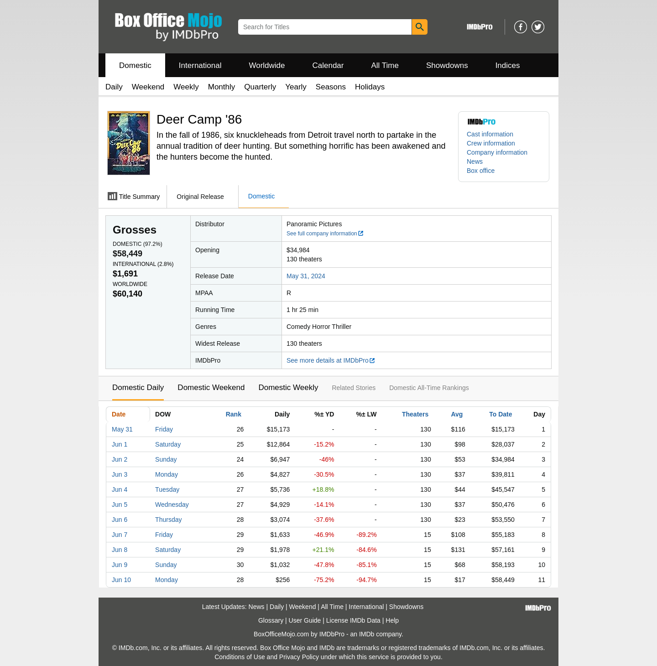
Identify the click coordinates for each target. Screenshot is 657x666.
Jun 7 (119, 534)
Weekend (148, 87)
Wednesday (172, 504)
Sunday (166, 459)
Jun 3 (119, 474)
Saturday (168, 444)
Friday (164, 429)
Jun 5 (119, 504)
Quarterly (260, 87)
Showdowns (447, 65)
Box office (481, 170)
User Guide (305, 620)
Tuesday (167, 489)
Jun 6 (119, 519)
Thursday (168, 519)
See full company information (325, 233)
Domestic (135, 65)
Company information (497, 152)
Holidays (370, 87)
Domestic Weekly (288, 387)
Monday (166, 474)
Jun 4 (119, 489)
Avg (457, 414)
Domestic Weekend (211, 387)
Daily (114, 87)
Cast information (490, 134)
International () (143, 264)
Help (392, 620)
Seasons (331, 87)
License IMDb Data (353, 620)
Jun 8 (119, 549)
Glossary (270, 620)
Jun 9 (119, 564)
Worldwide (267, 65)
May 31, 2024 (306, 276)
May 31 (122, 429)
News (475, 161)
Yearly (296, 87)
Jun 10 (121, 579)
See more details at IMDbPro (331, 360)
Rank (233, 414)
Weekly (185, 87)
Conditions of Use (239, 657)
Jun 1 (119, 444)
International (200, 65)
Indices (507, 65)
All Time (385, 65)
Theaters (415, 414)
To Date (500, 414)
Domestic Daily (138, 387)
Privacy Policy (299, 657)
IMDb (366, 634)
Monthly (221, 87)
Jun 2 (119, 459)
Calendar (328, 65)
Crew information (491, 143)
